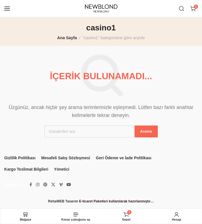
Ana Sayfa (67, 37)
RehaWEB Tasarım (63, 201)
